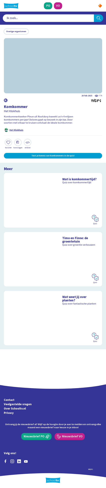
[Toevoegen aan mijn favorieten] (8, 144)
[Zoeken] (98, 18)
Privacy (9, 413)
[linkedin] (19, 461)
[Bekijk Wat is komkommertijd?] (53, 200)
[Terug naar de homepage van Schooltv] (11, 5)
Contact (9, 400)
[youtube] (25, 461)
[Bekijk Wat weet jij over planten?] (53, 318)
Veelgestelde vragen (18, 404)
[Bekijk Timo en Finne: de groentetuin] (53, 259)
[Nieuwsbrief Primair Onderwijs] (36, 436)
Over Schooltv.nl (15, 408)
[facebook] (5, 461)
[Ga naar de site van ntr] (90, 469)
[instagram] (12, 461)
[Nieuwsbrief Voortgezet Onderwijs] (70, 436)
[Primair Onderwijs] (48, 5)
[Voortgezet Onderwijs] (58, 5)
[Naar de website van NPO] (100, 6)
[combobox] (48, 18)
